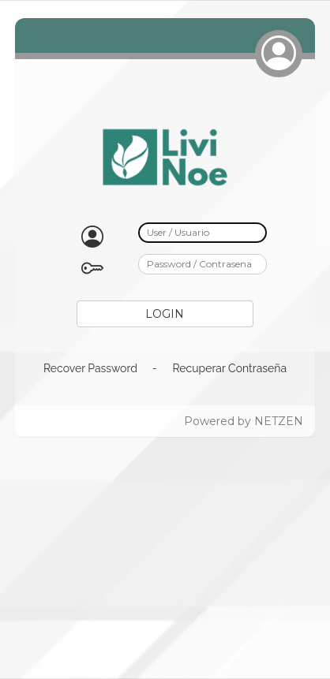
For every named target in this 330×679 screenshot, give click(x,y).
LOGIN (164, 314)
